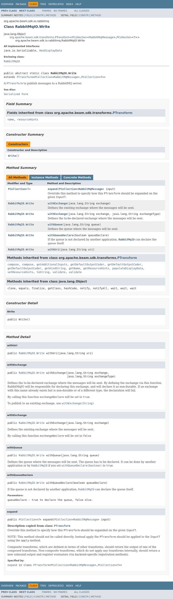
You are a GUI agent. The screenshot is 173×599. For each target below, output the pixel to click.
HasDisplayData (50, 50)
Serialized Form (16, 94)
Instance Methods (44, 177)
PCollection (79, 37)
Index (69, 4)
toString (43, 272)
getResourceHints (96, 268)
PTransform (25, 77)
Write (12, 155)
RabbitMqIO (12, 61)
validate (59, 272)
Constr (39, 15)
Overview (7, 4)
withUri (53, 249)
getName (74, 268)
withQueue (55, 224)
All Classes (81, 10)
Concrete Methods (77, 177)
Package (21, 4)
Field (28, 15)
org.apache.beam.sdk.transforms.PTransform (40, 37)
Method (51, 15)
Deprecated (56, 4)
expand (53, 189)
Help (78, 4)
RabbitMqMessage (101, 37)
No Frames (60, 10)
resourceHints (27, 119)
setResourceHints (20, 272)
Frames (46, 10)
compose (13, 264)
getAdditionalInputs (52, 264)
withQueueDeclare (61, 235)
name (10, 119)
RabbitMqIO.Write (21, 203)
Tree (43, 4)
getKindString (55, 268)
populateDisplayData (127, 268)
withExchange (57, 203)
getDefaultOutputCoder (87, 264)
